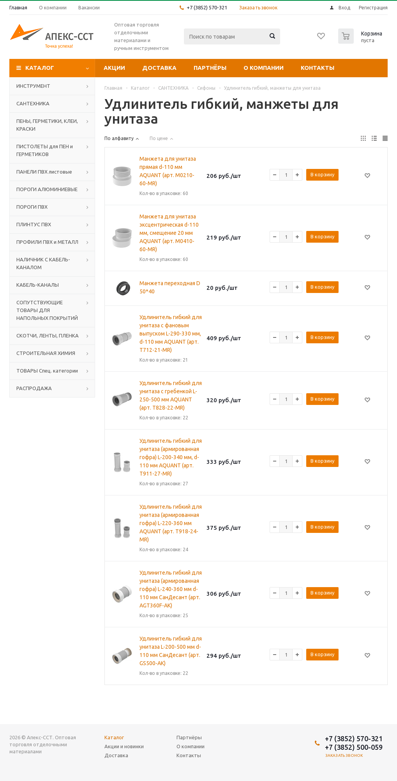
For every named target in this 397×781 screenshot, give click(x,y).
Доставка (159, 67)
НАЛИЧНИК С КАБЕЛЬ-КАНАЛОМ (43, 263)
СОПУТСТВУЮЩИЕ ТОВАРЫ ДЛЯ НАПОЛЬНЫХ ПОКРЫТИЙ (47, 310)
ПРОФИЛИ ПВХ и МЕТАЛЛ (47, 242)
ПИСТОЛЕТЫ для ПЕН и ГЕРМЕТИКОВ (44, 150)
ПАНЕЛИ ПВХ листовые (44, 171)
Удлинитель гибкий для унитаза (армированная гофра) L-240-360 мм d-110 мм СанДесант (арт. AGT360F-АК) (170, 589)
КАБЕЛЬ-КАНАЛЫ (37, 285)
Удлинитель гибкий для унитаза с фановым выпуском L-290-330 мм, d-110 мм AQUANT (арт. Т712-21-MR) (170, 333)
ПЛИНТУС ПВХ (33, 224)
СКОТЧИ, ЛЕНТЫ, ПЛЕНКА (47, 335)
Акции (114, 67)
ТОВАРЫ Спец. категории (47, 370)
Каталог (39, 67)
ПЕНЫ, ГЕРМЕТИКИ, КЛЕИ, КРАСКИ (47, 124)
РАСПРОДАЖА (34, 388)
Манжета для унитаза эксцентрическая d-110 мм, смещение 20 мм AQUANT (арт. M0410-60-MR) (169, 232)
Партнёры (210, 67)
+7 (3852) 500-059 (354, 747)
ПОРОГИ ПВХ (32, 206)
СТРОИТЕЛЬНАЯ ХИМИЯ (45, 353)
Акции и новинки (124, 746)
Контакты (317, 67)
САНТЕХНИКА (32, 103)
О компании (263, 67)
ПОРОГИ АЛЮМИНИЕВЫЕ (47, 189)
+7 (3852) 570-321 (207, 7)
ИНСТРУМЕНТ (33, 86)
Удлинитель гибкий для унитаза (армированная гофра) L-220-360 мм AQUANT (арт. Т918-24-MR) (170, 523)
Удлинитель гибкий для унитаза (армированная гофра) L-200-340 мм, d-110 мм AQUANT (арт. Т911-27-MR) (170, 457)
